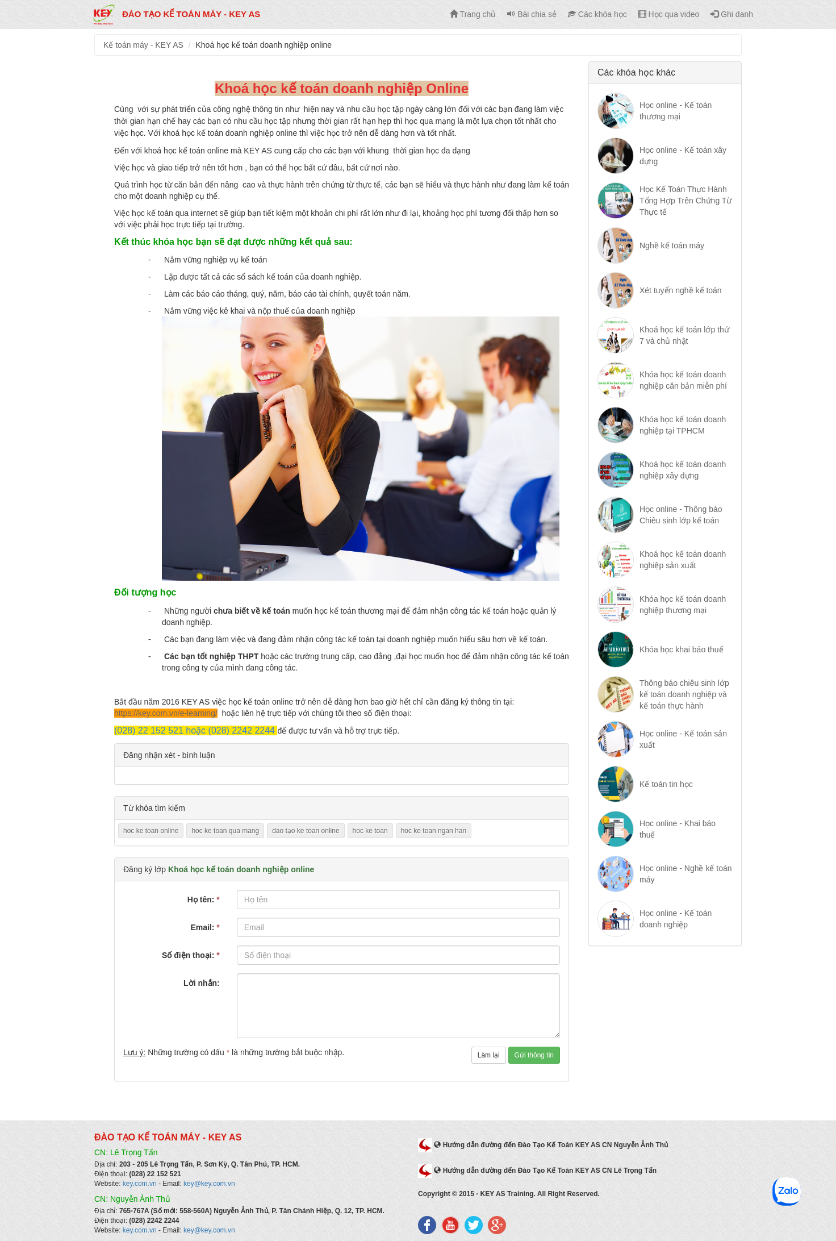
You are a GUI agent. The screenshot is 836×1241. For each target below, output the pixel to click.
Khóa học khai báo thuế (681, 649)
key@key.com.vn (209, 1184)
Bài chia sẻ (532, 14)
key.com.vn (140, 1184)
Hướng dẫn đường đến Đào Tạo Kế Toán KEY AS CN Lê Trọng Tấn (545, 1171)
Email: (204, 927)
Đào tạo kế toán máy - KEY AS (175, 14)
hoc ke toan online (150, 831)
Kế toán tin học (666, 784)
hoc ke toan (370, 831)
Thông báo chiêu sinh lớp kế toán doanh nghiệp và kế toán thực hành (684, 694)
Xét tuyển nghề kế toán (680, 290)
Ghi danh (731, 14)
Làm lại (489, 1055)
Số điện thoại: (191, 955)
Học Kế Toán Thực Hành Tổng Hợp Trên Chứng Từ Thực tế (685, 200)
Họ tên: (203, 899)
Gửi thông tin (534, 1055)
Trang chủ (473, 14)
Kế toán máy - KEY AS (143, 44)
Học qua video (669, 14)
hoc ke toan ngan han (433, 831)
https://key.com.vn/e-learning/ (166, 713)
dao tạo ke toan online (305, 831)
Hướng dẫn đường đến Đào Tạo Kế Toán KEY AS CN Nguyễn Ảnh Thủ (551, 1145)
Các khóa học (597, 14)
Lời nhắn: (201, 983)
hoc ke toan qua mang (225, 831)
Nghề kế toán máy (671, 245)
